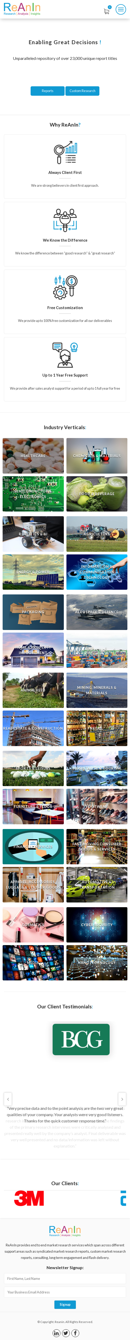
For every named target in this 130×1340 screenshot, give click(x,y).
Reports (47, 91)
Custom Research (82, 91)
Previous (8, 1099)
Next (122, 1099)
